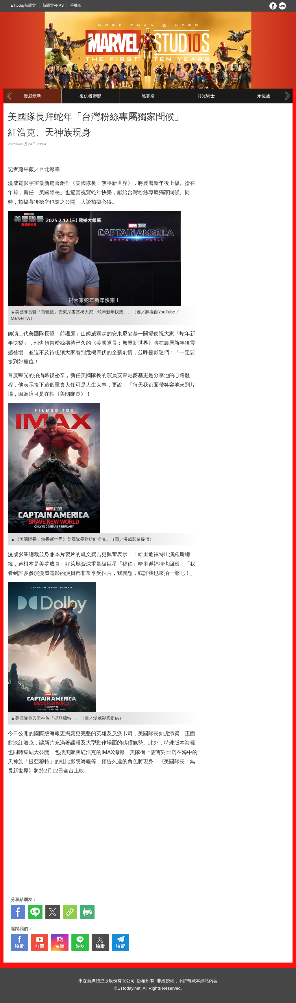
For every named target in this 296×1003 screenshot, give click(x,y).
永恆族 (263, 95)
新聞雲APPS (53, 5)
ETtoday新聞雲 (23, 5)
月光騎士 (206, 95)
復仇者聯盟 (90, 95)
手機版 (76, 5)
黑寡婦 (148, 95)
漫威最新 (32, 95)
